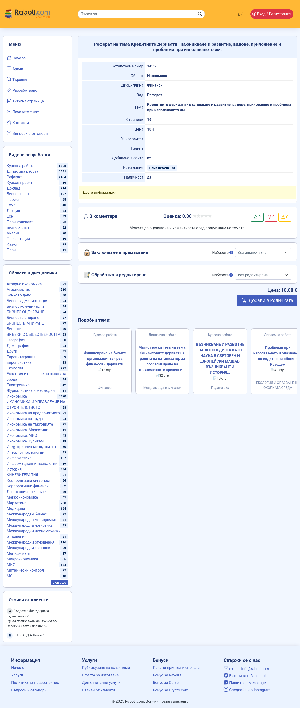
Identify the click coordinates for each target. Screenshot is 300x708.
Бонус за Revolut (167, 675)
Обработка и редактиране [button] (115, 275)
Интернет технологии (25, 452)
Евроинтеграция (21, 357)
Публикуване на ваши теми (106, 667)
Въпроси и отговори (27, 133)
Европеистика (19, 362)
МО (10, 576)
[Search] (141, 14)
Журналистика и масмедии (31, 390)
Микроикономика (22, 559)
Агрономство (18, 289)
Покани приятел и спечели (176, 667)
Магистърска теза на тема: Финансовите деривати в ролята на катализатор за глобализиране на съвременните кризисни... (162, 358)
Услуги (17, 675)
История (14, 469)
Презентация (18, 239)
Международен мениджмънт (32, 520)
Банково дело (19, 295)
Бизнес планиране (23, 317)
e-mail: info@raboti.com (246, 669)
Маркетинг (16, 503)
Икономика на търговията (30, 424)
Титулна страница (25, 101)
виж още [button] (59, 582)
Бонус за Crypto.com (170, 690)
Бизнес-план (18, 227)
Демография (18, 345)
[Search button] (200, 14)
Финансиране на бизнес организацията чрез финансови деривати (105, 358)
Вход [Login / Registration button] (271, 14)
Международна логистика (30, 525)
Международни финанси (28, 548)
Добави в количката (267, 300)
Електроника (18, 385)
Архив (15, 68)
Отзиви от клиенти (98, 690)
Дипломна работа (22, 171)
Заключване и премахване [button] (116, 252)
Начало (16, 58)
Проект (13, 199)
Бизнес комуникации (25, 306)
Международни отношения (30, 542)
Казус (12, 244)
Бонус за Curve (166, 682)
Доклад (13, 188)
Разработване (22, 90)
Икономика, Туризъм (25, 441)
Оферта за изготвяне (100, 675)
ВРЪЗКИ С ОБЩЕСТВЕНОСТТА (33, 334)
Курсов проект (19, 182)
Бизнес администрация (27, 301)
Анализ (13, 233)
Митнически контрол (25, 570)
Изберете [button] (222, 252)
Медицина (16, 508)
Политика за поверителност (36, 682)
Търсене (17, 79)
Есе (10, 216)
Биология (15, 329)
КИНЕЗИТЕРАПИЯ (22, 475)
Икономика (17, 396)
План (11, 250)
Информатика (19, 458)
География (16, 340)
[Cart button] (240, 13)
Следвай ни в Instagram (247, 690)
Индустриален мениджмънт (31, 447)
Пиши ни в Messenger (245, 683)
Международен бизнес (27, 514)
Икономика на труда (25, 418)
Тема (11, 205)
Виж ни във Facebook (245, 676)
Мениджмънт (19, 553)
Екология (15, 368)
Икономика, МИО (22, 435)
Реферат (14, 177)
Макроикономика (22, 497)
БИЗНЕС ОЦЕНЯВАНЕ (25, 312)
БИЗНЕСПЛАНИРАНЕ (25, 323)
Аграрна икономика (24, 284)
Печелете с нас (23, 111)
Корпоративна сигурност (29, 480)
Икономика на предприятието (33, 413)
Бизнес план (18, 194)
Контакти (18, 122)
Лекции (13, 210)
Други (12, 351)
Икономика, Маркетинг (27, 430)
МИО (11, 564)
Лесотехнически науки (27, 491)
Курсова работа (20, 166)
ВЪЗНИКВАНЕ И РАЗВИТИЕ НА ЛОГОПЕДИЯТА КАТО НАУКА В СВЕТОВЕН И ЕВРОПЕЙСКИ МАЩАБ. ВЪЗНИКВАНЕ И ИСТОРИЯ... (220, 358)
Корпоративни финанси (28, 486)
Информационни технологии (32, 463)
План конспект (20, 222)
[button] (116, 217)
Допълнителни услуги (101, 682)
